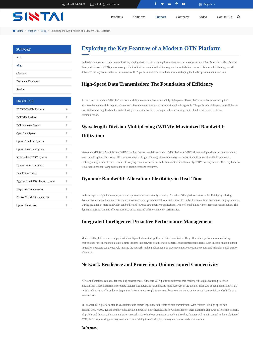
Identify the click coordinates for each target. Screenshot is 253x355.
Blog (43, 30)
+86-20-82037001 (75, 4)
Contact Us (224, 17)
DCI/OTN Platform (26, 117)
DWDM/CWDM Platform (30, 109)
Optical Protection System (30, 149)
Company (182, 17)
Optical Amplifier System (30, 141)
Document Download (27, 81)
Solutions (139, 17)
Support (160, 17)
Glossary (21, 73)
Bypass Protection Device (30, 165)
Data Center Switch (26, 173)
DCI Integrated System (28, 125)
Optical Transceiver (26, 205)
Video (203, 17)
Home (20, 30)
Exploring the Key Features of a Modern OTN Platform (80, 30)
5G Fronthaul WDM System (31, 157)
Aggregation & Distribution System (35, 181)
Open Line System (26, 133)
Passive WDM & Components (32, 197)
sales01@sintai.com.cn (107, 4)
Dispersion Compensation (30, 189)
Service (20, 89)
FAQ (19, 57)
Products (117, 17)
